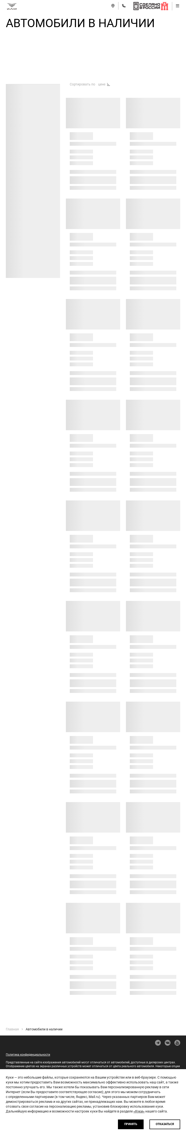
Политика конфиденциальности (28, 1054)
